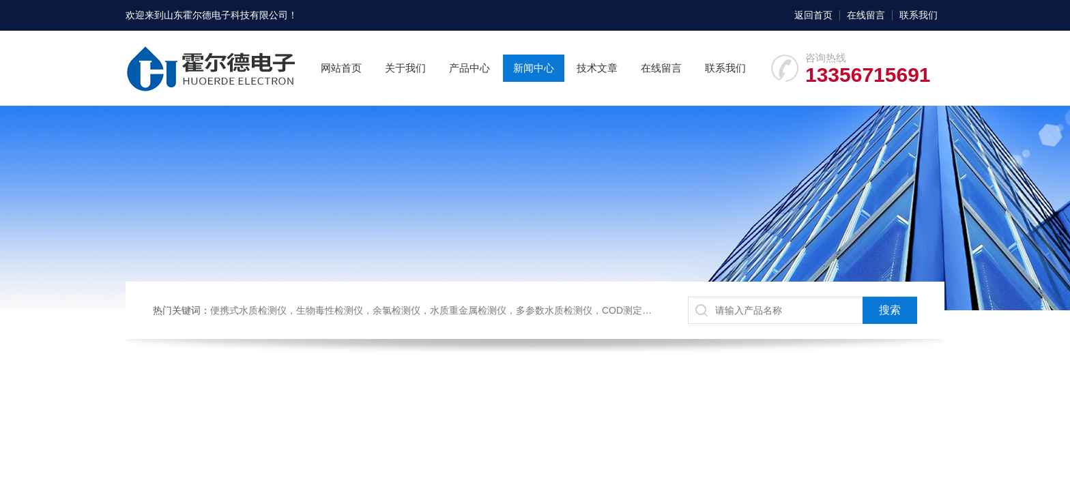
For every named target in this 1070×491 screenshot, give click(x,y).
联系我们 (918, 15)
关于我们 (405, 68)
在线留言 (866, 15)
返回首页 (813, 15)
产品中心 (469, 68)
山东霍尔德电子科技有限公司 (226, 15)
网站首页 (341, 68)
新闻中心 (533, 68)
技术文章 (597, 68)
